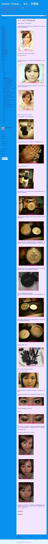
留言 (3, 159)
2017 (3, 64)
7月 (3, 109)
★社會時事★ (3, 35)
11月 (3, 74)
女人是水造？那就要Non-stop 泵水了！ (8, 84)
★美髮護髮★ (3, 36)
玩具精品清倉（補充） (5, 141)
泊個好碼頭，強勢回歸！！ (6, 103)
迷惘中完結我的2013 (4, 138)
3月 (3, 114)
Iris (2, 147)
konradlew (25, 542)
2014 (3, 68)
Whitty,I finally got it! (4, 143)
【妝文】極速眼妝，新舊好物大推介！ (8, 94)
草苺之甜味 (3, 131)
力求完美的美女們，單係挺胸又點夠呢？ (8, 79)
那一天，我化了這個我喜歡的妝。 (7, 83)
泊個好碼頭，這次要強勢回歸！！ (7, 91)
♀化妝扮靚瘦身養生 (4, 50)
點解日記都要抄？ (3, 136)
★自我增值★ (3, 34)
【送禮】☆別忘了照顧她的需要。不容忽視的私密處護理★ (9, 127)
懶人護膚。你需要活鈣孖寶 (6, 90)
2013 (3, 69)
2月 (3, 115)
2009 (3, 119)
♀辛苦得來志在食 (3, 52)
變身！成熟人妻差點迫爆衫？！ (22, 55)
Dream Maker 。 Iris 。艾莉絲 (19, 4)
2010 (3, 118)
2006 (3, 123)
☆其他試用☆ (3, 42)
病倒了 (2, 133)
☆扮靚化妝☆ (3, 41)
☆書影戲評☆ (3, 45)
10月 (3, 75)
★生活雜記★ (3, 33)
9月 (3, 76)
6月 (3, 110)
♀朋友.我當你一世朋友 (4, 53)
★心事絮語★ (3, 32)
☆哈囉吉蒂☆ (3, 43)
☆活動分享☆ (3, 44)
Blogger (30, 542)
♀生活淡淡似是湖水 (4, 51)
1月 (3, 116)
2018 (3, 63)
